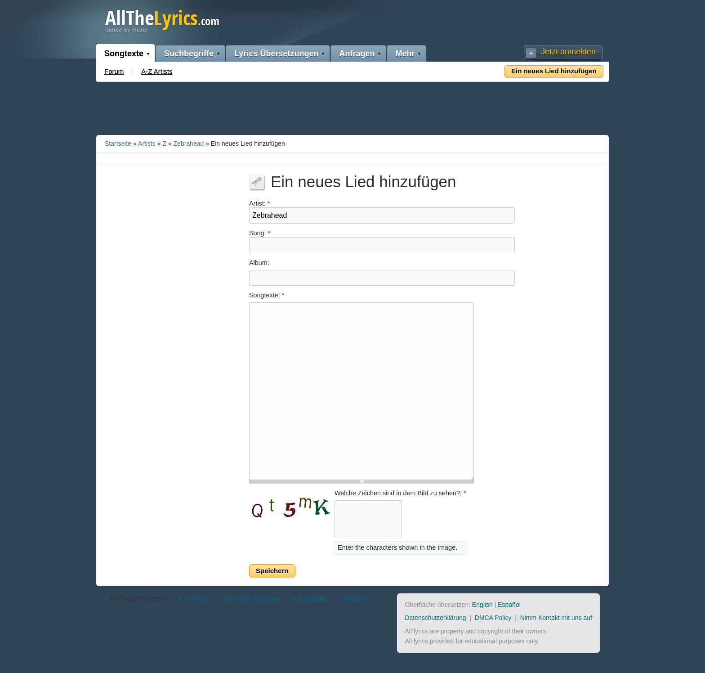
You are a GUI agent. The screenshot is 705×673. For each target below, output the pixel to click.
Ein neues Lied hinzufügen (554, 71)
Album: (259, 262)
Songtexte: (266, 295)
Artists (147, 143)
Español (509, 604)
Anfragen (357, 53)
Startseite (118, 143)
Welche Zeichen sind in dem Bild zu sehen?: (400, 493)
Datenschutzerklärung (435, 617)
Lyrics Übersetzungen (276, 53)
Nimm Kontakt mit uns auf (556, 617)
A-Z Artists (156, 71)
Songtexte (123, 53)
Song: (259, 232)
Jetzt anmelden (568, 51)
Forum (114, 71)
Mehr (405, 53)
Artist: (259, 203)
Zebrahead (189, 143)
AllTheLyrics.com (136, 598)
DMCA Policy (493, 617)
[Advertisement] (352, 106)
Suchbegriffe (189, 53)
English (482, 604)
